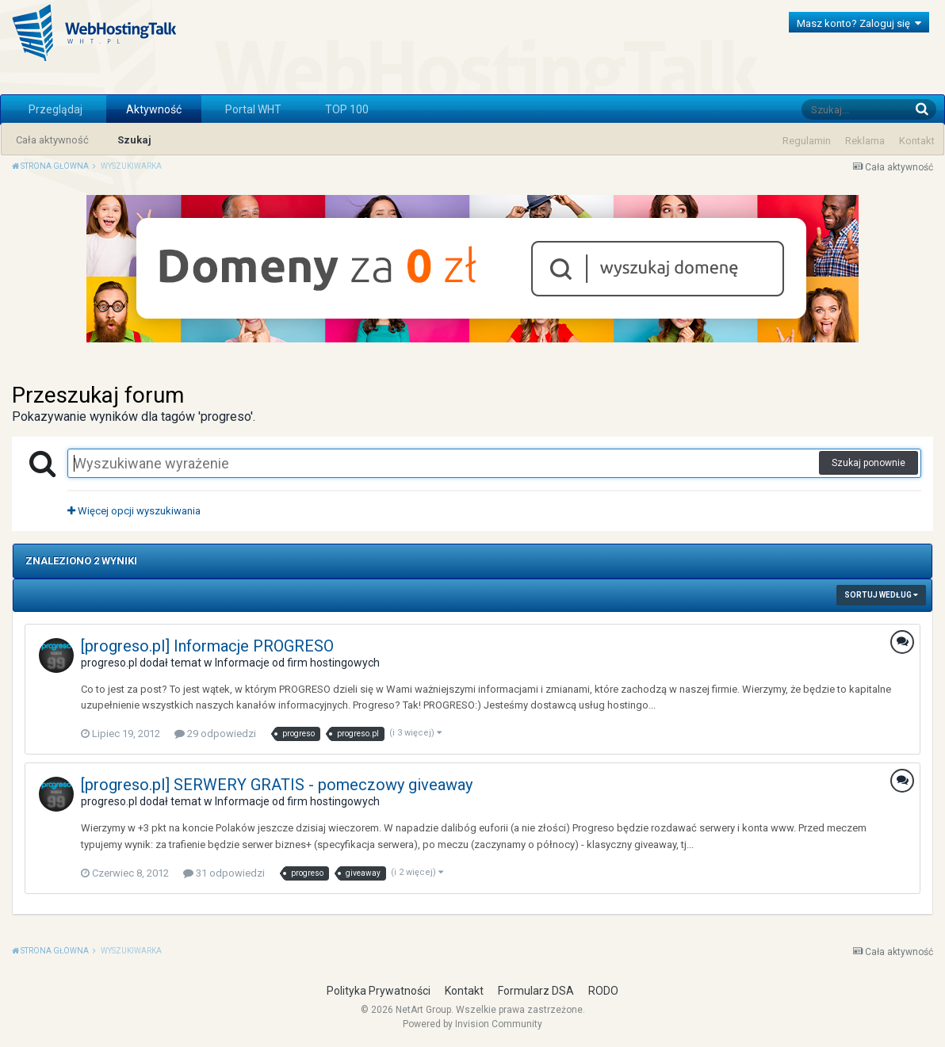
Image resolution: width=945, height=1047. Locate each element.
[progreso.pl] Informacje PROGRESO (207, 645)
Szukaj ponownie (868, 462)
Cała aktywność (52, 140)
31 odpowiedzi (224, 873)
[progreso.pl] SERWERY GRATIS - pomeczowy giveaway (276, 784)
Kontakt (917, 141)
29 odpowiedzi (215, 733)
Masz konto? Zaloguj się (859, 23)
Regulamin (806, 141)
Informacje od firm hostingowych (297, 662)
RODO (603, 990)
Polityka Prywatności (378, 990)
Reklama (865, 141)
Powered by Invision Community (472, 1024)
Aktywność (154, 109)
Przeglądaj (55, 109)
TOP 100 (347, 109)
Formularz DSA (536, 990)
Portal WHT (253, 109)
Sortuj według (881, 594)
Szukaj (134, 140)
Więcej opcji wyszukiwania (134, 511)
